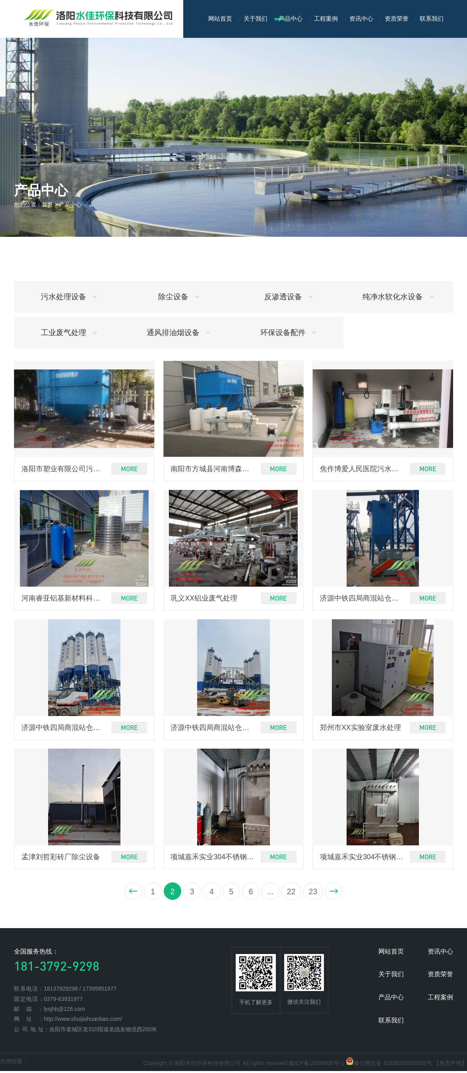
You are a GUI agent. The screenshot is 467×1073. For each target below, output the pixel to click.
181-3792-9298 (56, 968)
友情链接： (14, 1063)
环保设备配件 (288, 332)
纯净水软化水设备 (398, 297)
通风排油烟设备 (178, 332)
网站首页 (220, 18)
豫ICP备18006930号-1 (316, 1065)
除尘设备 (178, 297)
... (270, 893)
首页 (47, 204)
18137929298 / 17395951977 (80, 990)
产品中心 (290, 18)
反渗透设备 (288, 297)
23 (314, 893)
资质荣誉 (397, 18)
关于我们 (255, 18)
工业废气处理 (69, 332)
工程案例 (326, 18)
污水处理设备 (69, 297)
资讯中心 (361, 18)
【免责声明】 (450, 1065)
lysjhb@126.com (64, 1011)
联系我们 (432, 18)
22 (292, 893)
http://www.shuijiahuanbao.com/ (83, 1021)
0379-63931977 (63, 1001)
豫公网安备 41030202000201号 (393, 1065)
